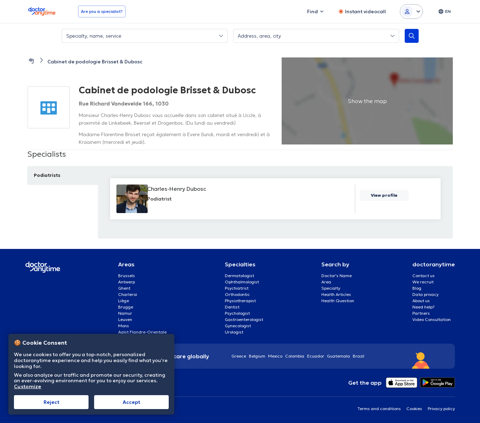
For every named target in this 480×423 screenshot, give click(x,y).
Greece (238, 356)
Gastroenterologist (244, 319)
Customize (27, 387)
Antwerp (126, 281)
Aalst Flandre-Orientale (142, 332)
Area (326, 281)
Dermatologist (239, 275)
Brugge (125, 307)
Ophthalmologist (242, 281)
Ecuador (315, 356)
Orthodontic (237, 294)
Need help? (423, 307)
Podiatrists (49, 175)
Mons (123, 325)
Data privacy (425, 294)
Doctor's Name (336, 275)
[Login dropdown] (411, 11)
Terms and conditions (379, 408)
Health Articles (336, 294)
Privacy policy (441, 408)
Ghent (124, 288)
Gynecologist (238, 325)
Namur (125, 313)
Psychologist (237, 313)
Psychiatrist (237, 288)
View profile (384, 195)
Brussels (126, 275)
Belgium (257, 356)
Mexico (275, 356)
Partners (421, 313)
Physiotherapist (240, 300)
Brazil (358, 356)
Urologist (234, 332)
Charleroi (127, 294)
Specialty (330, 288)
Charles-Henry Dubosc (181, 188)
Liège (123, 300)
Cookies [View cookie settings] (414, 408)
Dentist (232, 307)
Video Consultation (431, 319)
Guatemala (338, 356)
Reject (51, 402)
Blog (416, 288)
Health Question (337, 300)
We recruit (423, 281)
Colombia (294, 356)
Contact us (423, 275)
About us (421, 300)
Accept (131, 402)
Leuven (125, 319)
